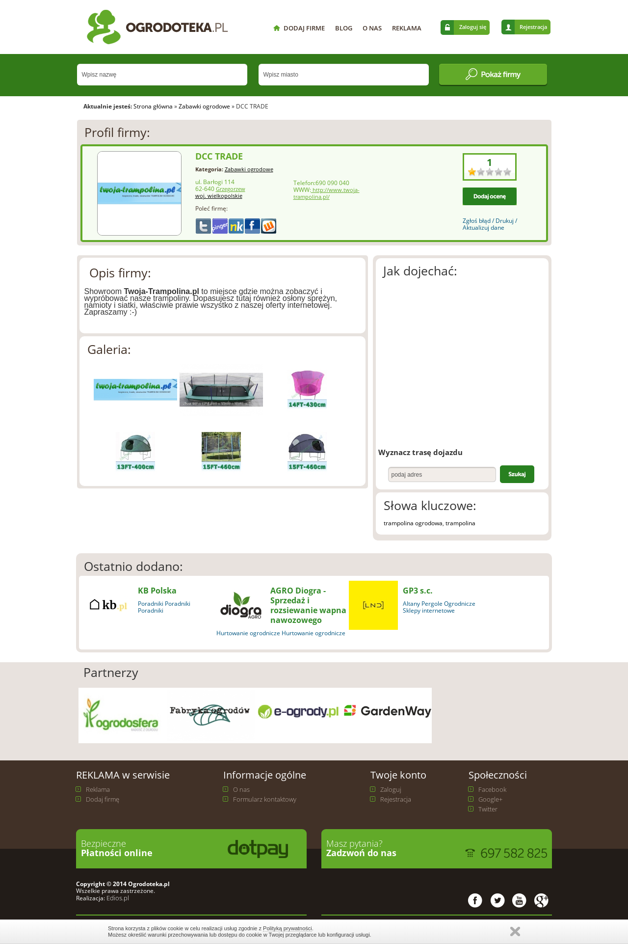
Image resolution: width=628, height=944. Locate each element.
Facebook (492, 789)
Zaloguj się (472, 26)
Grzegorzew (230, 189)
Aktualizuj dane (483, 227)
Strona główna (153, 106)
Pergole (432, 603)
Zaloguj (390, 789)
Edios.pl (117, 897)
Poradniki (150, 603)
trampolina (460, 523)
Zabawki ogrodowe (204, 106)
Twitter (487, 809)
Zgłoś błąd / (479, 220)
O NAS (372, 28)
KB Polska (157, 590)
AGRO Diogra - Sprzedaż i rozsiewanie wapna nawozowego (308, 605)
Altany (411, 603)
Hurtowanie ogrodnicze (248, 633)
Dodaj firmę (102, 799)
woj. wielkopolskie (218, 195)
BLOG (343, 28)
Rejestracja (533, 26)
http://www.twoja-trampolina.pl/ (326, 193)
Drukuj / (506, 220)
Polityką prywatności (287, 928)
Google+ (490, 799)
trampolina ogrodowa (413, 523)
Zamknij (515, 931)
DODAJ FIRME (304, 28)
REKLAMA (406, 28)
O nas (241, 789)
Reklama (98, 789)
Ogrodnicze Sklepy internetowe (439, 607)
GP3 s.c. (418, 590)
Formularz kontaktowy (264, 799)
